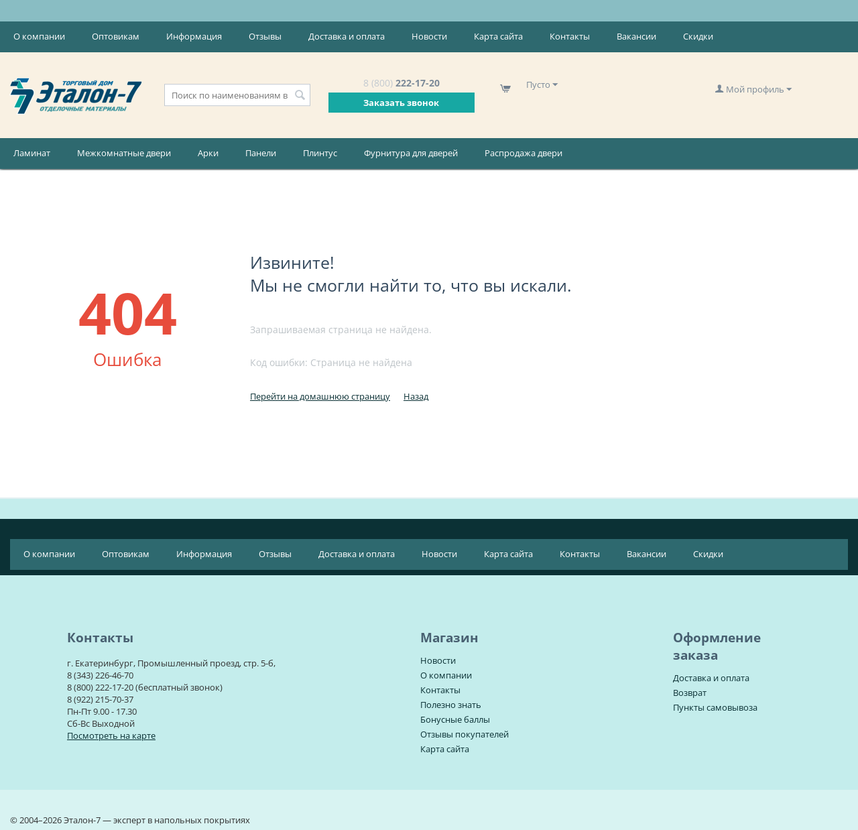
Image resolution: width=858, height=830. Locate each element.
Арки (208, 153)
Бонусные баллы (455, 719)
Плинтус (320, 153)
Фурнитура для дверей (411, 153)
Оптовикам (115, 36)
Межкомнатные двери (124, 153)
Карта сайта (498, 36)
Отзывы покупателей (464, 734)
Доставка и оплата (346, 36)
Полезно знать (450, 705)
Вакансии (636, 36)
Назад (416, 396)
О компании (39, 36)
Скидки (698, 36)
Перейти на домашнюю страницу (320, 396)
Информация (194, 36)
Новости (429, 36)
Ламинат (31, 153)
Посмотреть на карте (111, 735)
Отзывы (265, 36)
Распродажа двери (523, 153)
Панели (260, 153)
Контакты (570, 36)
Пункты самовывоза (715, 707)
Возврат (690, 693)
